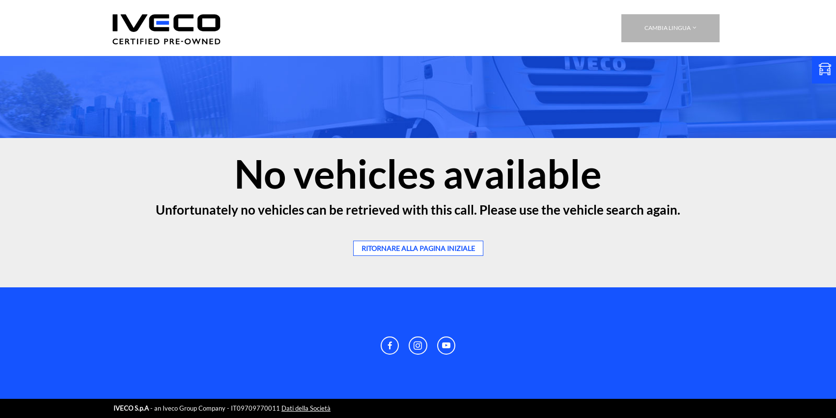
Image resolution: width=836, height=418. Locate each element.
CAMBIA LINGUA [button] (670, 27)
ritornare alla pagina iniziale (418, 248)
